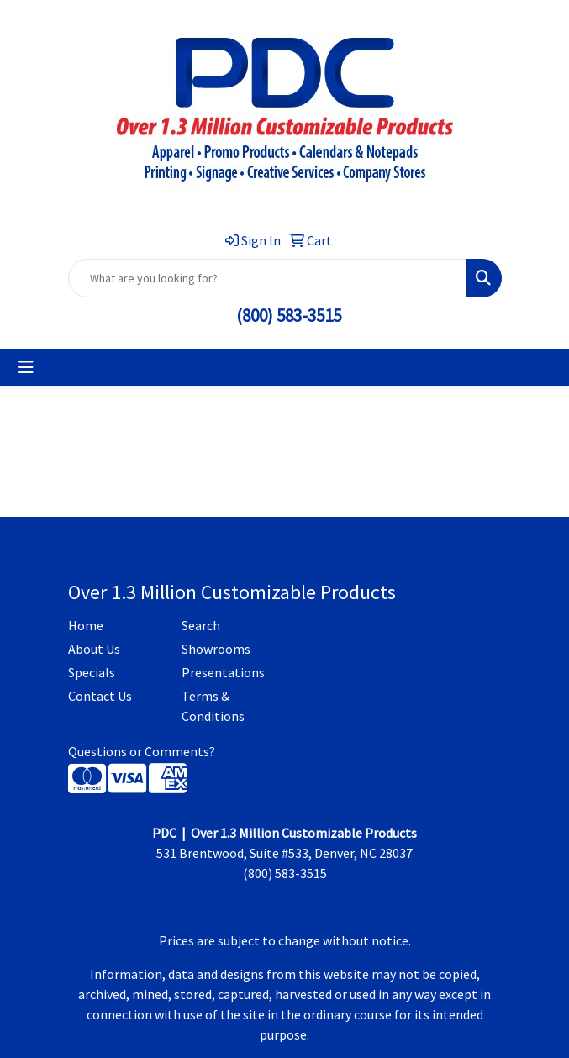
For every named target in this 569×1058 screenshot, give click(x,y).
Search (201, 625)
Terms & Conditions (213, 705)
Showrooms (216, 648)
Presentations (223, 672)
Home (85, 625)
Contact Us (100, 695)
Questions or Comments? (141, 751)
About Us (94, 648)
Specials (91, 672)
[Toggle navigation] (26, 367)
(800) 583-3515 (288, 315)
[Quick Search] (267, 278)
